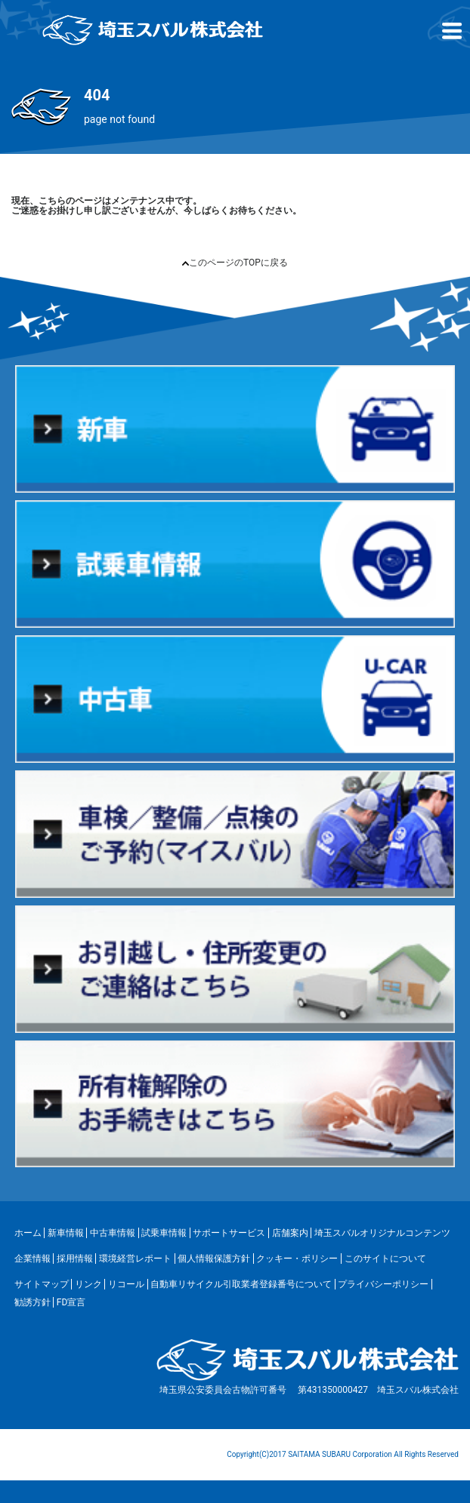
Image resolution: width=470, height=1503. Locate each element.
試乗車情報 (164, 1233)
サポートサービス (229, 1233)
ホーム (28, 1233)
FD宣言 (71, 1302)
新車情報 (66, 1233)
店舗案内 (290, 1233)
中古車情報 (112, 1233)
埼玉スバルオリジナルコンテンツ (382, 1233)
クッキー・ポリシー (297, 1258)
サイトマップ (41, 1284)
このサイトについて (385, 1258)
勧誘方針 (32, 1302)
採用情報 (75, 1258)
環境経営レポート (135, 1258)
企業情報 (32, 1258)
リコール (126, 1284)
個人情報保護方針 (214, 1258)
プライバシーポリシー (383, 1284)
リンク (88, 1284)
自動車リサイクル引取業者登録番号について (241, 1284)
